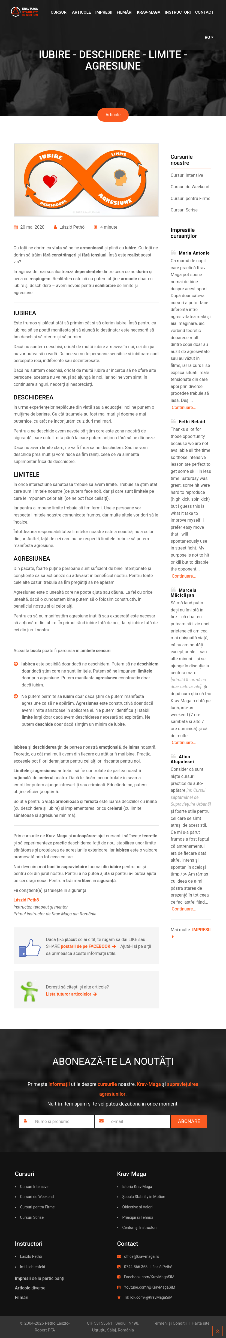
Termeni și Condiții (170, 1323)
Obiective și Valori (137, 1207)
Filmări (124, 12)
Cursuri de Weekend (190, 186)
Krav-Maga (148, 12)
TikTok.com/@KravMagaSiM (148, 1297)
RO (209, 37)
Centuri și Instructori (139, 1227)
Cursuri (59, 12)
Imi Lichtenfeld (32, 1267)
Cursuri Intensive (187, 175)
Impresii (103, 12)
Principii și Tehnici (137, 1217)
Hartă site (200, 1323)
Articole (81, 12)
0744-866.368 (135, 1267)
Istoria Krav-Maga (137, 1186)
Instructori (178, 12)
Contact (204, 12)
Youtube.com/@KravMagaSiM (149, 1287)
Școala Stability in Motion (143, 1196)
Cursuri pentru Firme (190, 198)
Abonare (189, 1121)
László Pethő (31, 1256)
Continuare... (184, 407)
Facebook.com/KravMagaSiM (149, 1277)
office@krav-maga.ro (141, 1256)
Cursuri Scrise (184, 210)
